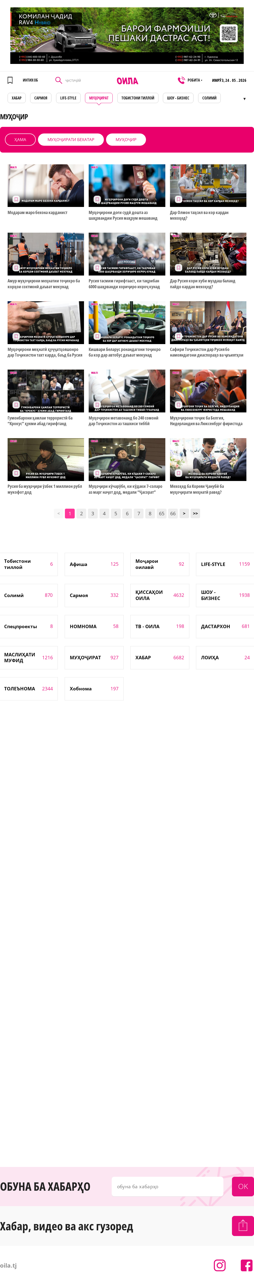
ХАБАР (17, 98)
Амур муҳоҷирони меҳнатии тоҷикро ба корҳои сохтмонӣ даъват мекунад (44, 283)
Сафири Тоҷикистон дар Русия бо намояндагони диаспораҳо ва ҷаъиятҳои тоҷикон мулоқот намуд (206, 352)
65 (161, 513)
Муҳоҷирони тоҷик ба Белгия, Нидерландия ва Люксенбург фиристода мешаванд (206, 421)
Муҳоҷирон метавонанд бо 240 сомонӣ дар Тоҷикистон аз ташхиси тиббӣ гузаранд (123, 421)
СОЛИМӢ (209, 98)
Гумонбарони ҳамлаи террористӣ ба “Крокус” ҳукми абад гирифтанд (40, 420)
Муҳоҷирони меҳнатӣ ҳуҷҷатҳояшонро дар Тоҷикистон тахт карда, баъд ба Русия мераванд (45, 352)
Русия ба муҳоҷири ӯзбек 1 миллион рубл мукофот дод (45, 489)
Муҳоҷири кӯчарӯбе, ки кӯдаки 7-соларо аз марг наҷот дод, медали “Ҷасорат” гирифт (125, 489)
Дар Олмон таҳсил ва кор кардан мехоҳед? (199, 215)
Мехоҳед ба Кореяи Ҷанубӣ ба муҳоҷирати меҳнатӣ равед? (197, 489)
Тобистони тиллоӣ (137, 98)
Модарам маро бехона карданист (37, 212)
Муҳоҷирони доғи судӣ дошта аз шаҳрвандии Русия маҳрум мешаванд (123, 215)
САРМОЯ (40, 98)
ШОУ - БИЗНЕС (178, 98)
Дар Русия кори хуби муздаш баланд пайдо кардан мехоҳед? (202, 283)
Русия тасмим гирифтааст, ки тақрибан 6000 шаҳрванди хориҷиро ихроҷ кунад (124, 283)
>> (195, 513)
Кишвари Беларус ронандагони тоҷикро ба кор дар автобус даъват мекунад (124, 352)
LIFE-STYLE (68, 98)
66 (173, 513)
